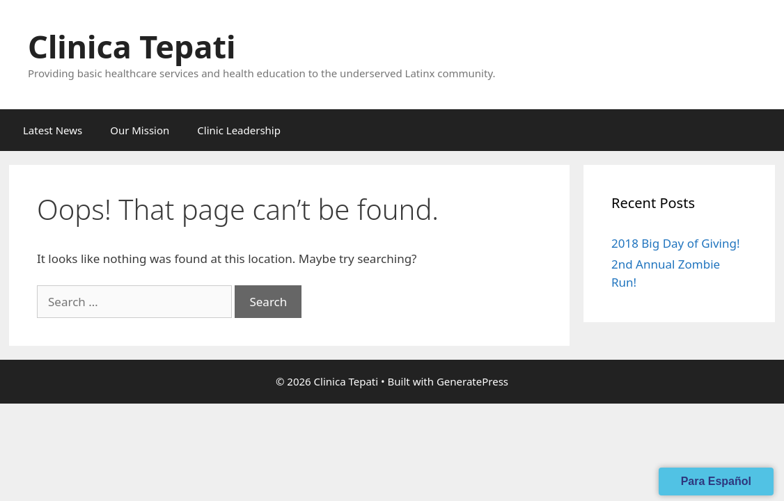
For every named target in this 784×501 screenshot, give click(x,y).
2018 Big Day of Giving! (675, 243)
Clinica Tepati (131, 46)
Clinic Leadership (239, 130)
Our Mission (139, 130)
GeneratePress (472, 381)
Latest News (52, 130)
